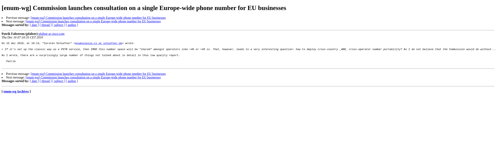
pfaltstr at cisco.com (51, 33)
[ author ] (72, 25)
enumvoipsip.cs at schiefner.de (98, 43)
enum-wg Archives (16, 96)
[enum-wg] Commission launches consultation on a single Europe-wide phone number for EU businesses (98, 17)
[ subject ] (58, 25)
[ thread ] (46, 25)
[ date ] (34, 25)
